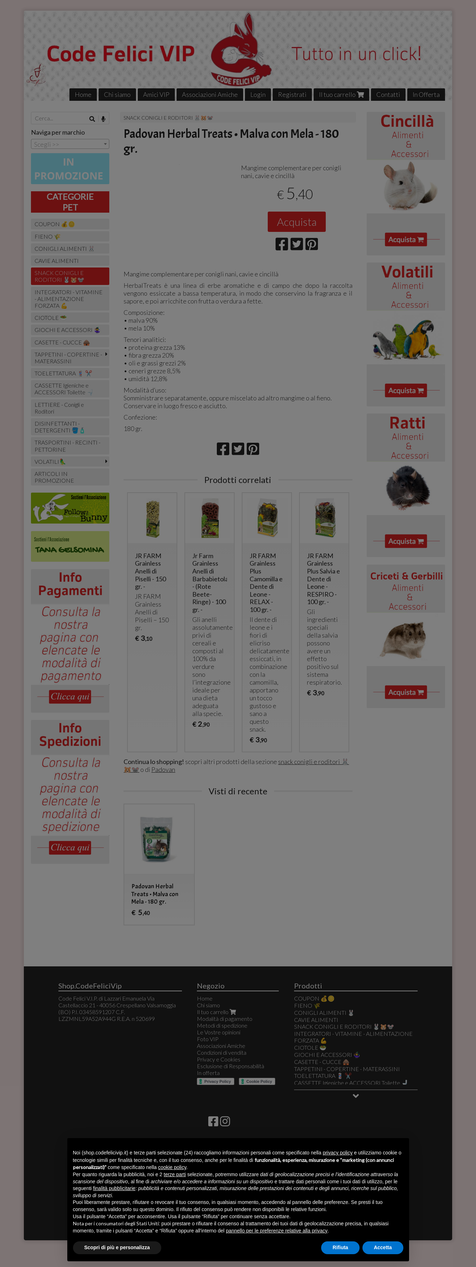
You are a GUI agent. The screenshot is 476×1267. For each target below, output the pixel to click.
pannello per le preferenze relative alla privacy (277, 1231)
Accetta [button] (383, 1247)
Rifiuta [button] (340, 1247)
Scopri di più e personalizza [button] (117, 1247)
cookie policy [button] (172, 1167)
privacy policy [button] (337, 1153)
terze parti (175, 1174)
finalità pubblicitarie (114, 1188)
